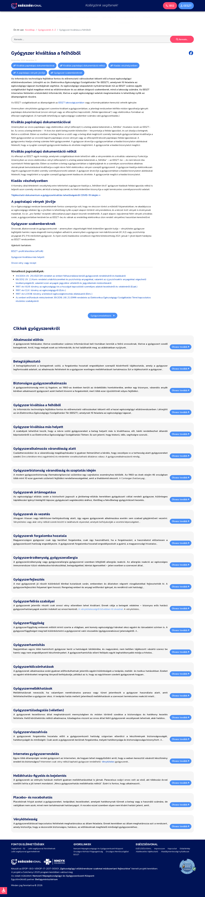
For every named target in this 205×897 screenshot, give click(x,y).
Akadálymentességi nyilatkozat (175, 851)
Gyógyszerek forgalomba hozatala (40, 535)
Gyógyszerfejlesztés (28, 579)
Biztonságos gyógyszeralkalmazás (40, 383)
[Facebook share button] (191, 53)
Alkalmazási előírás (28, 339)
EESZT (76, 854)
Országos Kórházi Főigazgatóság (88, 851)
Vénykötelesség (25, 819)
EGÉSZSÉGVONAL (143, 848)
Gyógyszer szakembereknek (68, 73)
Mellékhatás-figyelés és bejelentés (39, 775)
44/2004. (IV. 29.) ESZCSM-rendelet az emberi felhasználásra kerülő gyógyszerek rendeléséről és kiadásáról (71, 276)
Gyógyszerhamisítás (29, 644)
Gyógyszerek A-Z (129, 17)
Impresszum (159, 848)
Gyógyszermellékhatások (32, 688)
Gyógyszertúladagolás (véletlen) (38, 710)
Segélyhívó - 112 (18, 848)
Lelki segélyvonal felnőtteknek (41, 848)
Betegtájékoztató (26, 361)
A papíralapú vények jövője (31, 73)
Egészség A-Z (109, 17)
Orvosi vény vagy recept (23, 263)
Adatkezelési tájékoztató (147, 851)
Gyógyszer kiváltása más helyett (27, 257)
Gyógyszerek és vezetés (31, 514)
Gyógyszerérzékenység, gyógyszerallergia (45, 557)
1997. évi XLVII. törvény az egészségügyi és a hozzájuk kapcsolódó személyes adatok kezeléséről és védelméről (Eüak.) (76, 286)
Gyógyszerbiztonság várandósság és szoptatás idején (54, 470)
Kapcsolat (172, 848)
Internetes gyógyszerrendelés (36, 753)
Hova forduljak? (65, 17)
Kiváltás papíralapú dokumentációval (35, 65)
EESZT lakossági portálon (71, 102)
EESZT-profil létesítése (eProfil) (27, 251)
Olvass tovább (180, 347)
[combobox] (102, 39)
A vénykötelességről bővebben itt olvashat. (100, 609)
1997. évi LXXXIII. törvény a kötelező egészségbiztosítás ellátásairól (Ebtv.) (54, 294)
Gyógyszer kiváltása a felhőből (37, 404)
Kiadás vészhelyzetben (125, 65)
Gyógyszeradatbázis (103, 315)
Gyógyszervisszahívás (30, 731)
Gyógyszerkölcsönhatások (33, 666)
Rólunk (146, 17)
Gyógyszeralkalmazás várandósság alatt (44, 448)
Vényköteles (108, 761)
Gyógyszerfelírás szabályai (34, 601)
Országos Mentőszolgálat (117, 851)
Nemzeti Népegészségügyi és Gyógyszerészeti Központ (98, 848)
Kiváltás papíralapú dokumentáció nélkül (84, 65)
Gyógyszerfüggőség (28, 622)
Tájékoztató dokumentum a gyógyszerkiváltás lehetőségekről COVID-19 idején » (56, 195)
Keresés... (182, 39)
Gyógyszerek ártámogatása (34, 492)
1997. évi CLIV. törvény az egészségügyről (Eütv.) (41, 290)
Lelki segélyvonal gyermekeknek (25, 851)
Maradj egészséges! (87, 17)
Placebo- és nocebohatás (32, 797)
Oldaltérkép (185, 848)
